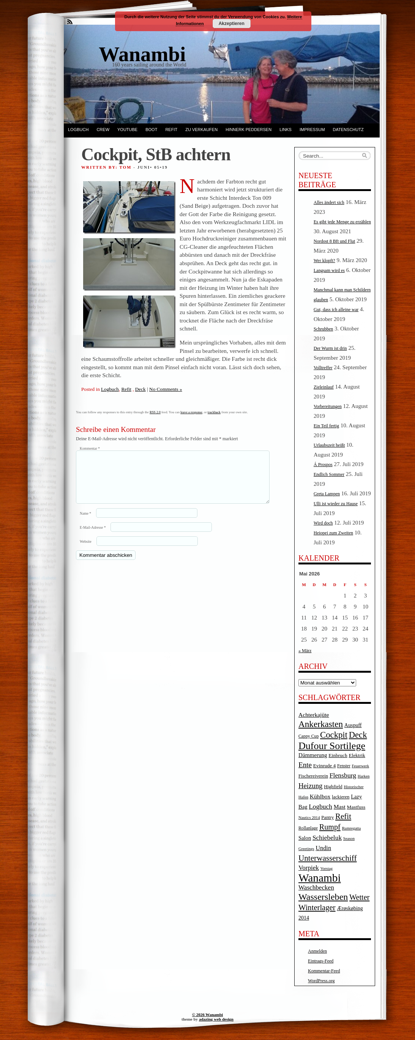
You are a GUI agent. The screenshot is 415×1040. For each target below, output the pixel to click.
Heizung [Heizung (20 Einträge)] (310, 786)
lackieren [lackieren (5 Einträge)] (340, 797)
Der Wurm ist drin (330, 348)
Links (285, 129)
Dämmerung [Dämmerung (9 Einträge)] (312, 755)
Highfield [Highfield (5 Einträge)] (333, 786)
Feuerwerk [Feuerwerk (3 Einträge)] (360, 766)
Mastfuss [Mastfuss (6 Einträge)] (356, 807)
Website (86, 550)
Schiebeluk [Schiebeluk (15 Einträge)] (327, 837)
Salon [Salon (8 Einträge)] (304, 838)
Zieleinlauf (324, 387)
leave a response (191, 412)
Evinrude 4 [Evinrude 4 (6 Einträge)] (324, 765)
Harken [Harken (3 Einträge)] (363, 776)
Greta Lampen (327, 493)
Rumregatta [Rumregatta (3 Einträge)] (351, 828)
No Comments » (165, 389)
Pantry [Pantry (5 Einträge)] (327, 817)
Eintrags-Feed (320, 961)
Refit (171, 129)
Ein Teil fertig (326, 425)
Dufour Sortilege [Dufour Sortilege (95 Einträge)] (331, 745)
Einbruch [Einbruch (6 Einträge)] (337, 755)
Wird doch (323, 523)
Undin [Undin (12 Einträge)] (323, 848)
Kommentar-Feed (324, 971)
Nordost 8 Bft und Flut (334, 241)
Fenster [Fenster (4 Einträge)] (343, 765)
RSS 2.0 (155, 412)
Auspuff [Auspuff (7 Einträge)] (353, 725)
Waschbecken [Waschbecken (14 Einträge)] (316, 887)
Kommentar (90, 448)
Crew (102, 129)
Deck (140, 389)
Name (85, 522)
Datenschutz (348, 129)
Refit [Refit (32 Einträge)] (343, 816)
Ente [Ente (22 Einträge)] (305, 765)
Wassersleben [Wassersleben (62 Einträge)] (323, 897)
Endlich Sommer (329, 474)
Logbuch (78, 129)
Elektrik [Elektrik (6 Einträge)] (357, 755)
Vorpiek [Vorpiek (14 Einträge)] (308, 867)
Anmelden (317, 951)
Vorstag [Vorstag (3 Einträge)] (326, 868)
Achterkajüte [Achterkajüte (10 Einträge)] (313, 714)
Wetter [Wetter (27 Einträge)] (359, 897)
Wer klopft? (324, 260)
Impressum (312, 129)
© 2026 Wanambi (207, 1014)
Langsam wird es (329, 270)
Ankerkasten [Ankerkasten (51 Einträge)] (320, 724)
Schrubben (323, 329)
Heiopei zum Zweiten (333, 533)
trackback (214, 412)
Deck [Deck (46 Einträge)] (358, 735)
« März (304, 650)
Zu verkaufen (201, 129)
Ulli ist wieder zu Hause (336, 503)
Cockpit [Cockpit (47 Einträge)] (333, 735)
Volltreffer (323, 367)
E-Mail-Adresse (93, 536)
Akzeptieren (232, 23)
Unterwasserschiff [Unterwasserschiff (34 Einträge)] (327, 858)
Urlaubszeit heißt (329, 445)
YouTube (127, 129)
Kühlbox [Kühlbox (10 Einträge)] (320, 796)
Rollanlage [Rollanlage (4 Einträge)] (308, 828)
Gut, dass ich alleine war (336, 309)
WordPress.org (321, 980)
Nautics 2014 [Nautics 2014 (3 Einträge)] (309, 818)
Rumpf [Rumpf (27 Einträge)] (330, 827)
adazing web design (216, 1019)
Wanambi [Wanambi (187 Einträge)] (319, 878)
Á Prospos (323, 464)
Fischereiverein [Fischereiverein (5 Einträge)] (313, 776)
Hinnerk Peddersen (248, 129)
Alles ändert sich (329, 202)
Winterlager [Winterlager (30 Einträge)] (317, 907)
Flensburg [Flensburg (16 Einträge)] (343, 775)
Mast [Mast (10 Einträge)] (340, 806)
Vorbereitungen (328, 406)
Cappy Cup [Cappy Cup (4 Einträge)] (308, 736)
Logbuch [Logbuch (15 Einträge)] (320, 806)
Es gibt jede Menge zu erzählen (342, 221)
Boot (151, 129)
